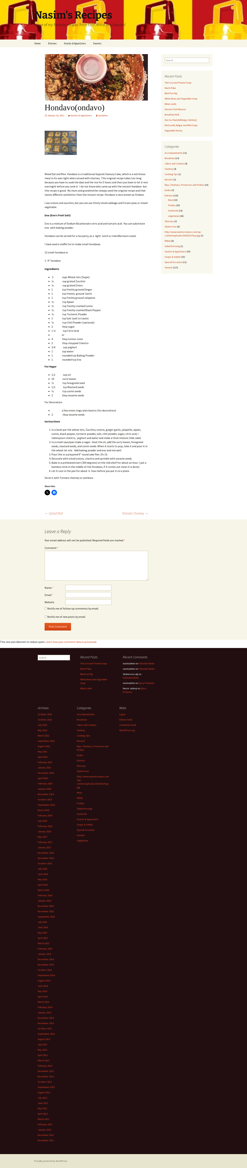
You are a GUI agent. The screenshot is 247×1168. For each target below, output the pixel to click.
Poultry (171, 205)
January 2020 (44, 788)
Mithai (168, 240)
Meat (170, 200)
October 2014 (45, 969)
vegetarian (173, 215)
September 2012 (46, 1087)
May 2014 (42, 991)
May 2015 (42, 932)
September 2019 (46, 804)
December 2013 (46, 1017)
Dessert (169, 179)
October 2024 (45, 714)
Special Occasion (173, 262)
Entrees (52, 43)
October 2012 (45, 1081)
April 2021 (43, 756)
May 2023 (42, 730)
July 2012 (42, 1097)
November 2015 (46, 911)
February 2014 (45, 1007)
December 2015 (46, 906)
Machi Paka (170, 88)
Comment (51, 548)
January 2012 (44, 1129)
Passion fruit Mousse (175, 109)
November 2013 (46, 1023)
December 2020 (46, 772)
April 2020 (43, 778)
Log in (122, 714)
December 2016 (46, 852)
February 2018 (45, 826)
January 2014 (44, 1012)
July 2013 (42, 1044)
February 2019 (45, 815)
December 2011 (46, 1135)
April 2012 (43, 1113)
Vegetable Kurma (173, 130)
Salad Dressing (172, 246)
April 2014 (43, 996)
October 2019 (45, 799)
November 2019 (46, 794)
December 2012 (46, 1071)
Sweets (97, 43)
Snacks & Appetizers (75, 43)
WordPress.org (127, 730)
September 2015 (46, 916)
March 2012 (43, 1119)
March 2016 (43, 890)
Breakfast (170, 158)
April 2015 (43, 938)
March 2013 (43, 1060)
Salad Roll (54, 513)
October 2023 (45, 719)
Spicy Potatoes (146, 683)
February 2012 (45, 1124)
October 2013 (45, 1028)
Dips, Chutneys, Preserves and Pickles (184, 184)
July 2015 (42, 922)
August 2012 (44, 1092)
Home (37, 43)
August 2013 (44, 1039)
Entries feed (125, 719)
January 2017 (44, 847)
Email (49, 595)
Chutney (169, 168)
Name (49, 587)
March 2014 (43, 1001)
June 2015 (43, 927)
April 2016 (43, 884)
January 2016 (44, 900)
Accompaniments (174, 152)
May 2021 (42, 751)
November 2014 (46, 964)
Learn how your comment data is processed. (71, 642)
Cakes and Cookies (174, 163)
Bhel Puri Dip (171, 93)
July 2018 (42, 820)
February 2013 (45, 1065)
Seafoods (173, 210)
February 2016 (45, 895)
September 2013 (46, 1033)
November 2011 (46, 1140)
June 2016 (43, 874)
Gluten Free (171, 226)
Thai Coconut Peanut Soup (178, 82)
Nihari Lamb (170, 103)
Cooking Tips (171, 174)
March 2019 (43, 810)
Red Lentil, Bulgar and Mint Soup (181, 125)
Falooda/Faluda (146, 663)
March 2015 (43, 943)
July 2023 (42, 724)
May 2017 (42, 836)
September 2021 (46, 740)
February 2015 (45, 948)
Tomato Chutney (135, 513)
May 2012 (42, 1108)
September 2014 (46, 975)
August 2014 (44, 980)
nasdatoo (103, 115)
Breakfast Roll (172, 114)
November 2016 (46, 858)
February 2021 (45, 762)
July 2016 (42, 868)
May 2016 (42, 879)
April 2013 (43, 1055)
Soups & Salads (173, 256)
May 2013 (42, 1049)
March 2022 (43, 735)
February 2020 (45, 783)
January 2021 (44, 767)
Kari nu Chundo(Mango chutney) (181, 119)
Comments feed (127, 724)
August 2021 (44, 746)
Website (49, 602)
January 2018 (44, 831)
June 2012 (43, 1103)
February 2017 (45, 842)
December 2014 (46, 959)
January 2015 (44, 953)
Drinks (168, 190)
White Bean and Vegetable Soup (181, 98)
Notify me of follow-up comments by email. (73, 608)
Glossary (169, 221)
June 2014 (43, 985)
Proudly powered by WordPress (50, 1161)
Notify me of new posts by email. (66, 616)
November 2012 (46, 1076)
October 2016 (45, 863)
